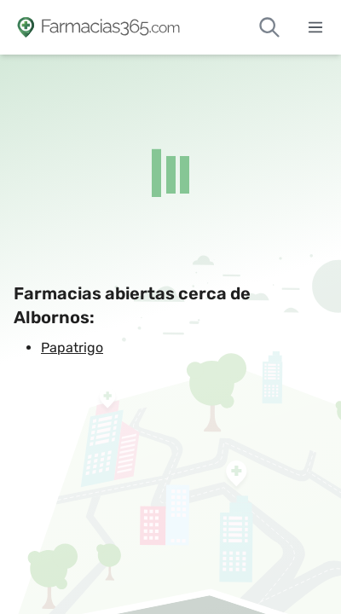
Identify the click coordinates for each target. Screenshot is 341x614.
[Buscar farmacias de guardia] (269, 27)
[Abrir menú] (315, 27)
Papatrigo (72, 347)
